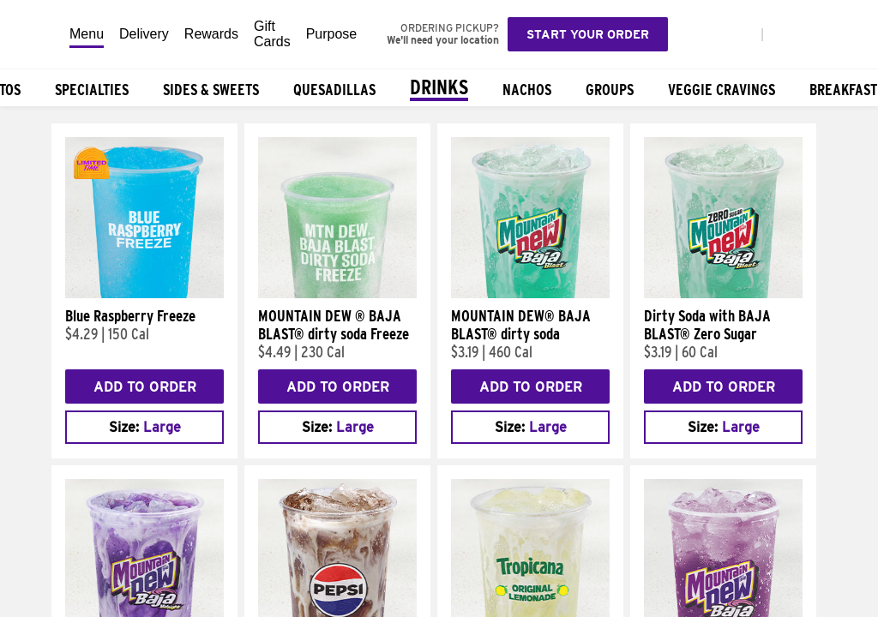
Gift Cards (272, 34)
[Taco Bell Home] (35, 34)
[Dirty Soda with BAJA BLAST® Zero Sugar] (723, 294)
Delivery (144, 34)
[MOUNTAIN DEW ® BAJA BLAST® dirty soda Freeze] (337, 294)
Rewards (211, 34)
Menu (86, 34)
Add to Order (144, 387)
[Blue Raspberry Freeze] (144, 294)
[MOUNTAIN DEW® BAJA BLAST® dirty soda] (530, 294)
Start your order (587, 34)
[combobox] (144, 427)
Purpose (332, 34)
